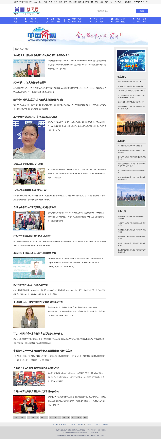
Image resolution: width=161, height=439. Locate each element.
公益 (101, 2)
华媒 (139, 22)
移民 (90, 20)
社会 (35, 2)
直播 (15, 19)
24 (59, 417)
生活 (101, 22)
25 (64, 417)
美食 (144, 22)
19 (37, 417)
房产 (117, 22)
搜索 (142, 11)
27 (73, 417)
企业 (123, 19)
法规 (95, 22)
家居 (96, 2)
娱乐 (40, 2)
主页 (16, 49)
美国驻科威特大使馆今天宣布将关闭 (129, 82)
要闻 (26, 20)
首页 (16, 417)
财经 (70, 2)
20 (42, 417)
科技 (55, 2)
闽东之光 (118, 2)
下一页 (78, 417)
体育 (65, 2)
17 (29, 417)
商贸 (117, 19)
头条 (15, 22)
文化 (81, 2)
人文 (69, 20)
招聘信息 (97, 424)
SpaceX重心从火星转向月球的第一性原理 (131, 91)
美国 (31, 19)
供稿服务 (80, 424)
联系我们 (64, 424)
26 (68, 417)
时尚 (45, 2)
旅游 (60, 2)
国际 (30, 2)
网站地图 (105, 424)
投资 (95, 19)
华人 (111, 2)
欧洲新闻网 (18, 2)
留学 (101, 19)
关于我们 (55, 424)
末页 (85, 417)
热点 (139, 19)
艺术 (86, 2)
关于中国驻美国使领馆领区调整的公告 (130, 146)
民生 (50, 2)
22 (51, 417)
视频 (106, 2)
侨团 (52, 19)
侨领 (58, 19)
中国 (25, 2)
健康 (75, 2)
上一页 (22, 417)
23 (55, 417)
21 (46, 417)
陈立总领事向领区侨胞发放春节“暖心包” (131, 102)
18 (33, 417)
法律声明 (88, 424)
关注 (134, 20)
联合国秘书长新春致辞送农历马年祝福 (130, 86)
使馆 (52, 22)
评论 (36, 22)
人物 (91, 2)
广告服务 (72, 424)
